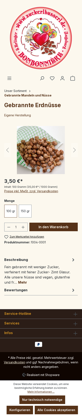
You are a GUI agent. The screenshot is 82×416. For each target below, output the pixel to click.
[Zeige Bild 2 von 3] (41, 170)
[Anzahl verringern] (8, 227)
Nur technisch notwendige (42, 399)
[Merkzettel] (52, 78)
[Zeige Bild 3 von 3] (48, 170)
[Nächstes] (74, 150)
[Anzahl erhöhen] (23, 227)
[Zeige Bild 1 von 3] (33, 170)
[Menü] (9, 78)
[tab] (40, 271)
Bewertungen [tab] (40, 290)
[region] (41, 150)
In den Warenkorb (53, 227)
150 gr (25, 211)
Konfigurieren (19, 410)
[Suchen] (42, 78)
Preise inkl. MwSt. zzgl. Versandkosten (31, 191)
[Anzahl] (16, 227)
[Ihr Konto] (62, 78)
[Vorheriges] (7, 150)
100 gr (10, 211)
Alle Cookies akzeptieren (56, 410)
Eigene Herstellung (17, 115)
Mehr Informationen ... (41, 391)
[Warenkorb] (73, 78)
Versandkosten (14, 362)
